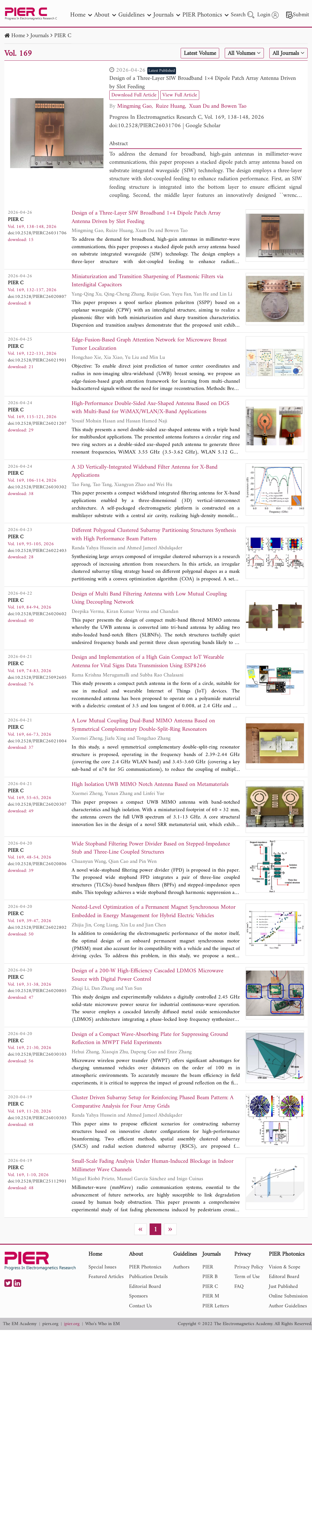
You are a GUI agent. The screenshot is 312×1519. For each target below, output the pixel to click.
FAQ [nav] (239, 1286)
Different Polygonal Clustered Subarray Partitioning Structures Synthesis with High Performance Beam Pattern (154, 535)
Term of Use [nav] (247, 1276)
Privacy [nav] (242, 1254)
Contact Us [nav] (140, 1306)
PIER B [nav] (209, 1276)
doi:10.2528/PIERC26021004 (37, 741)
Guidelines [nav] (134, 15)
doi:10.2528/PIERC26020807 (37, 297)
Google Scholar (203, 126)
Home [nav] (81, 15)
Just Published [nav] (283, 1286)
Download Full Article (134, 95)
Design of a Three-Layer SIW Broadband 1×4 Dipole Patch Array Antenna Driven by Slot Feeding (202, 82)
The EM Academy (20, 1324)
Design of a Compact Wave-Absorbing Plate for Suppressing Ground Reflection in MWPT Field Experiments (150, 1039)
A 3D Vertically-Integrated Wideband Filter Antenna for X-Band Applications (144, 471)
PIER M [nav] (210, 1296)
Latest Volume (200, 53)
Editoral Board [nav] (284, 1276)
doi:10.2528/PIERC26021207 (37, 424)
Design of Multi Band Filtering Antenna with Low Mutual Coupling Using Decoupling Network (149, 598)
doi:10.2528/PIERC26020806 (37, 864)
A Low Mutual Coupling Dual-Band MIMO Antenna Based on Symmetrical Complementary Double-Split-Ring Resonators (143, 725)
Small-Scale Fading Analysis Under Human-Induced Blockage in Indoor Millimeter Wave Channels (152, 1166)
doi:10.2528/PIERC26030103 (37, 1054)
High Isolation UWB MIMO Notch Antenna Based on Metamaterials (150, 785)
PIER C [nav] (210, 1286)
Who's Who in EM (102, 1324)
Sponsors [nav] (138, 1296)
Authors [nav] (181, 1267)
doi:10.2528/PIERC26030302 (37, 487)
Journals (39, 36)
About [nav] (105, 15)
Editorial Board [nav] (145, 1286)
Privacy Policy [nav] (248, 1267)
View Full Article (179, 95)
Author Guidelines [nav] (288, 1306)
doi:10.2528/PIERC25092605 (37, 678)
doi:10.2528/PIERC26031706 (145, 126)
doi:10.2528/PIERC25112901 (37, 1181)
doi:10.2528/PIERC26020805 (37, 991)
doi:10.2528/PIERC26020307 (37, 804)
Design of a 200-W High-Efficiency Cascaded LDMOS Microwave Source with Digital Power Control (147, 975)
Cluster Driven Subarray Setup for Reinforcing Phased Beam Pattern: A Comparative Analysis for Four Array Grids (152, 1102)
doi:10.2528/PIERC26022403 (37, 551)
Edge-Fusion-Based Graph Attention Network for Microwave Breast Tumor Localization (149, 344)
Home (18, 36)
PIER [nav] (207, 1267)
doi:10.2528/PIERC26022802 (37, 928)
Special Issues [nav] (102, 1267)
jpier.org (71, 1324)
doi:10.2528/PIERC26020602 (37, 614)
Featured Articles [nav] (106, 1276)
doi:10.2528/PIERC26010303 (37, 1118)
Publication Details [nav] (148, 1276)
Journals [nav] (166, 15)
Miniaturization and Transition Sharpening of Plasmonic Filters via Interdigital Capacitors (147, 281)
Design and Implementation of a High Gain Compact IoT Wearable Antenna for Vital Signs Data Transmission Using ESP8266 (148, 662)
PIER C (62, 36)
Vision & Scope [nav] (284, 1267)
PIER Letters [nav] (215, 1306)
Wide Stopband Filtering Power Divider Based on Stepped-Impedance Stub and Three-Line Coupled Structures (151, 848)
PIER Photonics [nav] (205, 15)
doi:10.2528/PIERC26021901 (37, 360)
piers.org (50, 1324)
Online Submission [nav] (288, 1296)
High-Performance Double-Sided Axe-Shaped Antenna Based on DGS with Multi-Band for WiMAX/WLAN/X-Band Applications (150, 408)
